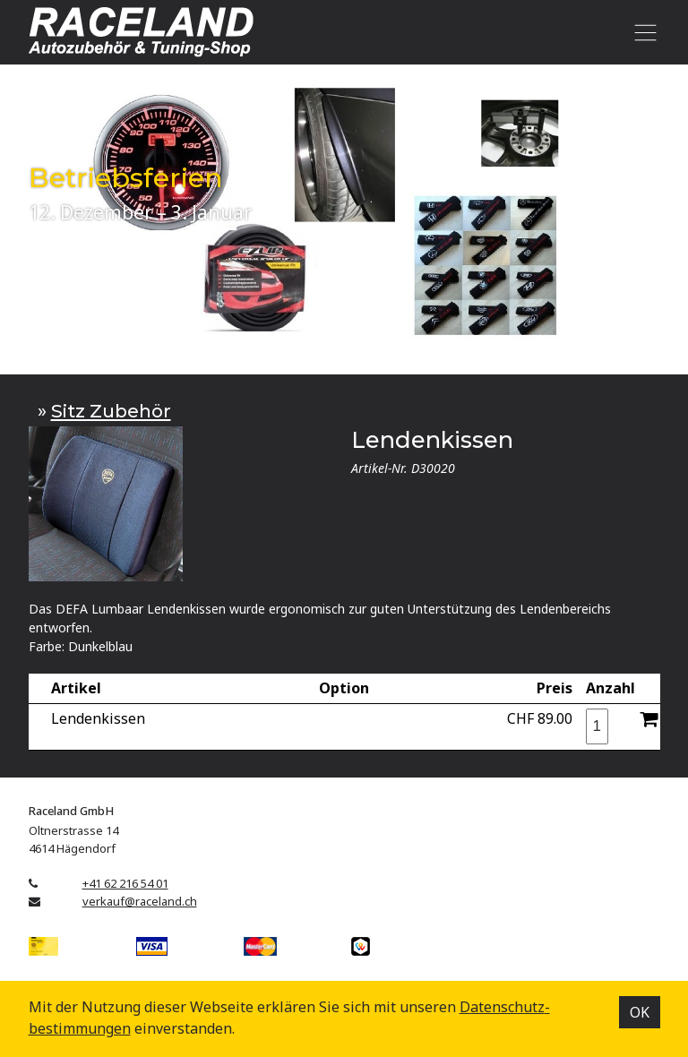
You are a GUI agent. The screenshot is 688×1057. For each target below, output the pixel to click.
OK (639, 1012)
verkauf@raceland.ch (139, 901)
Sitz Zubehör (111, 411)
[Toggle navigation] (642, 32)
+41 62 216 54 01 (125, 883)
